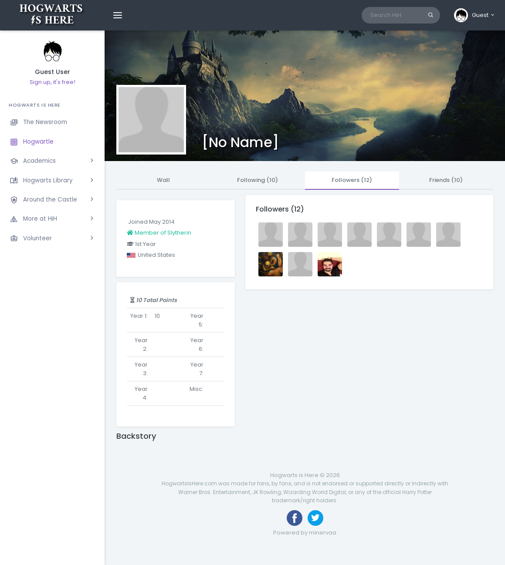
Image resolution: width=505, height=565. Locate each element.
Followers (352, 180)
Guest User (52, 72)
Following (257, 180)
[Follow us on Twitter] (315, 518)
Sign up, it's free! (52, 82)
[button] (475, 15)
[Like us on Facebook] (294, 518)
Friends (446, 180)
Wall (163, 180)
